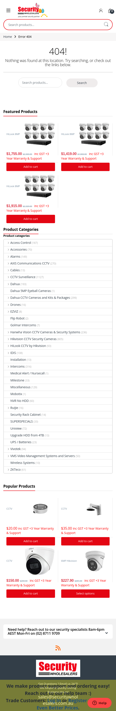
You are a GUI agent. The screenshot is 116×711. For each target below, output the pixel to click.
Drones (12, 305)
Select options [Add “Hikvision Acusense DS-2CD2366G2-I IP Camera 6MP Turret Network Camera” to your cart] (85, 593)
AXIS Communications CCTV (26, 263)
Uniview (13, 428)
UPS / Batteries (17, 442)
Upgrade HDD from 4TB (24, 435)
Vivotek (12, 449)
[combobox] (52, 25)
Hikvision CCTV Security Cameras (30, 339)
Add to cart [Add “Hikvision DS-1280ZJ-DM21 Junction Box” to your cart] (30, 541)
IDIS (10, 353)
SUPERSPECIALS (18, 421)
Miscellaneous (17, 387)
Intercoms (14, 366)
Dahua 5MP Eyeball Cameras (27, 291)
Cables (12, 270)
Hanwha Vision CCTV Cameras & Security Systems (42, 332)
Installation (15, 359)
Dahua (12, 284)
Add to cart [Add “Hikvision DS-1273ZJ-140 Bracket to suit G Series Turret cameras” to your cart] (85, 541)
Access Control (17, 243)
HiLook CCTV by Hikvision (25, 346)
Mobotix (13, 394)
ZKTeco (12, 469)
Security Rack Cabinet (22, 414)
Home (7, 37)
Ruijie (11, 408)
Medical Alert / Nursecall (24, 373)
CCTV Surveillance (19, 277)
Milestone (14, 380)
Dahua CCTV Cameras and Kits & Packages (37, 297)
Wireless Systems (19, 463)
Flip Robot (14, 318)
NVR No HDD (16, 401)
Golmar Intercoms (20, 325)
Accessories (15, 249)
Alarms (12, 256)
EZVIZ (11, 311)
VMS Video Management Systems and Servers (39, 456)
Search (106, 25)
